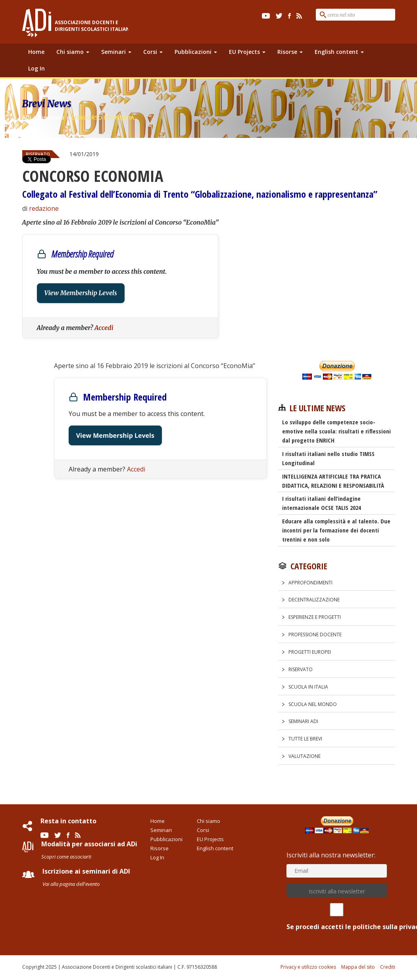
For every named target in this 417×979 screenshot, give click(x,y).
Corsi (153, 51)
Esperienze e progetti (314, 617)
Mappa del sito (358, 967)
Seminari (116, 51)
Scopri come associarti (66, 856)
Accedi (103, 328)
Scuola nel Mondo (312, 704)
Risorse (290, 51)
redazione (44, 208)
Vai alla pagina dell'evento (71, 883)
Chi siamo (72, 51)
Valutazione (304, 756)
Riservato (300, 669)
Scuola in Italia (308, 686)
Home (36, 51)
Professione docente (315, 634)
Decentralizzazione (314, 599)
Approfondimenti (310, 582)
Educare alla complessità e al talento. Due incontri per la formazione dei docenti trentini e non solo (336, 530)
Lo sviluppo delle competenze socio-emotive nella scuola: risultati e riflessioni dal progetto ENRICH (336, 431)
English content (339, 51)
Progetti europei (309, 652)
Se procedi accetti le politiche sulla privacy (336, 917)
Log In (36, 68)
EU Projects (247, 51)
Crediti (387, 967)
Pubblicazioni (196, 51)
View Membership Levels (80, 293)
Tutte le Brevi (305, 738)
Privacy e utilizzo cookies (308, 967)
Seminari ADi (303, 721)
